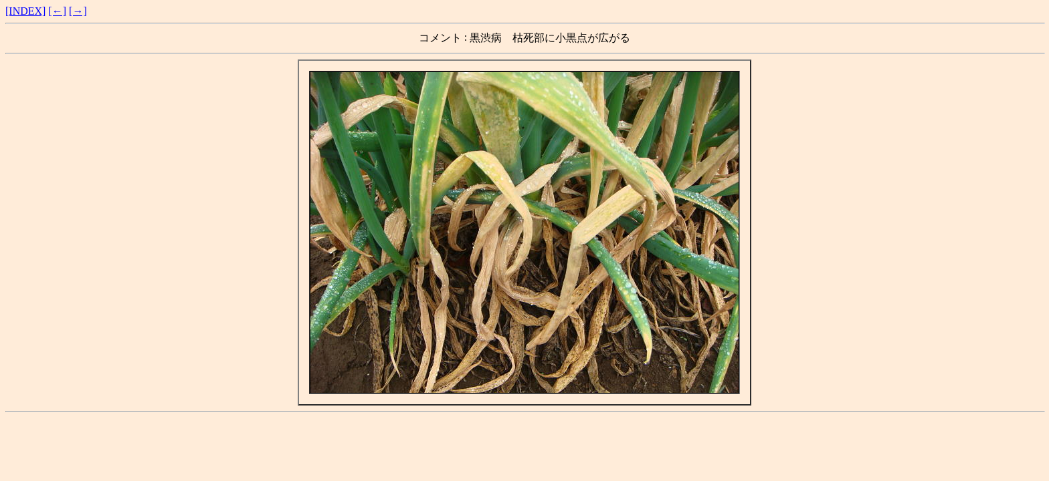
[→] (78, 11)
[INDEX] (25, 11)
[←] (57, 11)
